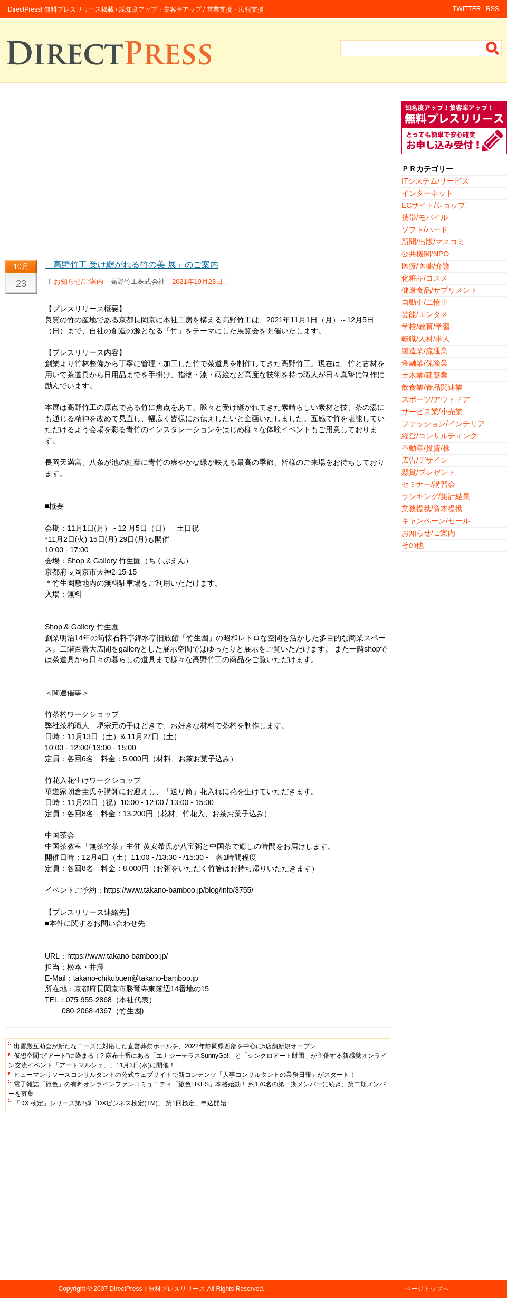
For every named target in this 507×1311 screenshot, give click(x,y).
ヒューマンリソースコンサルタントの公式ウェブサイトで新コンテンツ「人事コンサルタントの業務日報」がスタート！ (185, 1074)
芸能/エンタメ (424, 314)
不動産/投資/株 (425, 448)
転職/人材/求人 (425, 338)
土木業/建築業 (424, 375)
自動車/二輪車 (424, 302)
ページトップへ (427, 1289)
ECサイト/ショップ (433, 205)
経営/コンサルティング (439, 436)
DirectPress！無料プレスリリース (157, 1289)
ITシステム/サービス (435, 181)
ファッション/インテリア (443, 423)
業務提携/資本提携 (432, 508)
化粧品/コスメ (424, 278)
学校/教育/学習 (425, 326)
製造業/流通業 (424, 351)
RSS (492, 9)
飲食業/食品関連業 (432, 387)
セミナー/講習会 (428, 484)
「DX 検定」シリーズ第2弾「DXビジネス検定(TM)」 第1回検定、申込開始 (120, 1103)
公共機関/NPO (425, 254)
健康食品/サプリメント (439, 290)
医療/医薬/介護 (425, 266)
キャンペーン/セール (435, 520)
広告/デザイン (424, 460)
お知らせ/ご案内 (79, 281)
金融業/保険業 (424, 363)
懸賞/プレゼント (428, 472)
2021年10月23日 (197, 281)
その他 (412, 545)
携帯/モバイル (424, 217)
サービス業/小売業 (432, 411)
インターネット (427, 193)
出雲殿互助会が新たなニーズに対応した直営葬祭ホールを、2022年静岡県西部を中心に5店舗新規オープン (165, 1046)
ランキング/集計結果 (435, 496)
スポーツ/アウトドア (435, 399)
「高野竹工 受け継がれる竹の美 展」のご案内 (131, 264)
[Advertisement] (197, 175)
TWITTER (467, 9)
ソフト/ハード (424, 229)
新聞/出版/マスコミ (433, 241)
